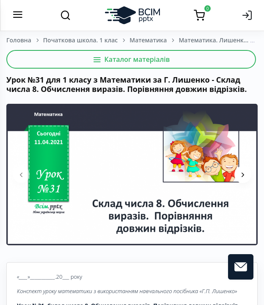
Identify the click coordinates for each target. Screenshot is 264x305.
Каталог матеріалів (131, 59)
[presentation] (21, 174)
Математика (148, 40)
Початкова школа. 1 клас (80, 40)
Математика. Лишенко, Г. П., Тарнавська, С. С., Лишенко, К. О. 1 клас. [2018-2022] (221, 40)
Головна (18, 40)
